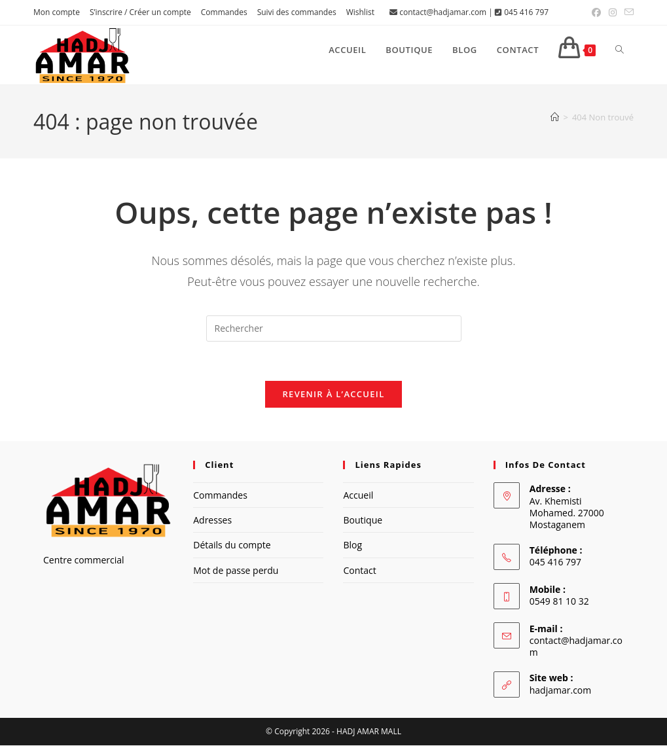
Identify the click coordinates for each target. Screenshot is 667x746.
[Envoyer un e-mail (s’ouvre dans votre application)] (627, 12)
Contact (359, 570)
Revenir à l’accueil (333, 394)
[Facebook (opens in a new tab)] (596, 12)
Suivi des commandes (296, 12)
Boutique (362, 520)
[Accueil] (554, 117)
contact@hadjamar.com (442, 12)
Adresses (212, 520)
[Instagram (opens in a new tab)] (613, 12)
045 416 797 (526, 12)
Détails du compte (231, 545)
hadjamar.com (560, 690)
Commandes (224, 12)
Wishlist (360, 12)
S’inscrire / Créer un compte (140, 12)
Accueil (358, 495)
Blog (352, 545)
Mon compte (56, 12)
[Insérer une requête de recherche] (333, 328)
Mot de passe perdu (235, 570)
